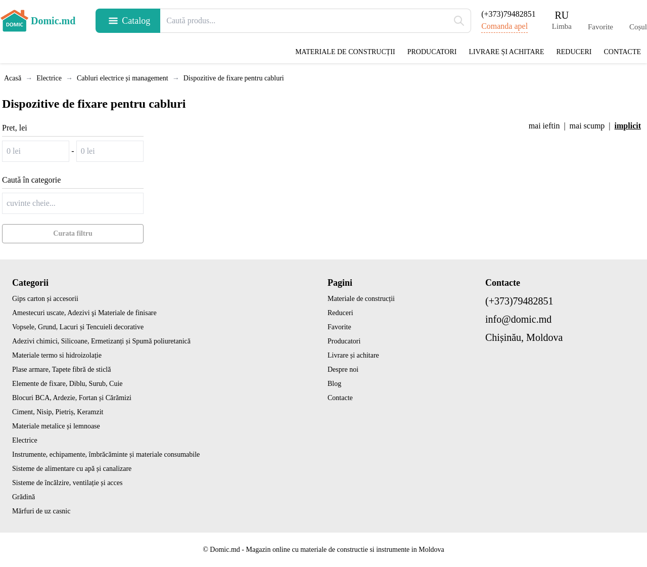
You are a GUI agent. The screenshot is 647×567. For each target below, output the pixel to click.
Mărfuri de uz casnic (41, 511)
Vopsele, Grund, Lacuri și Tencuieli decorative (78, 327)
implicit (628, 125)
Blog (334, 383)
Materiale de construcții (345, 52)
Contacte (622, 52)
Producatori (432, 52)
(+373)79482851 (508, 14)
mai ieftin (544, 125)
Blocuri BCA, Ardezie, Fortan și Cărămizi (71, 398)
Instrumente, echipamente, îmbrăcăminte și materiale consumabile (106, 454)
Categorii (30, 283)
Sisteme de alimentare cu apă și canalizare (71, 468)
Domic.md (37, 21)
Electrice (24, 440)
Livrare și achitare (506, 52)
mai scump (587, 125)
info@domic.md (518, 319)
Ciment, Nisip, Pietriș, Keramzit (57, 412)
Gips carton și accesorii (45, 298)
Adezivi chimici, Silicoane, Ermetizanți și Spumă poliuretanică (101, 341)
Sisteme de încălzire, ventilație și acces (67, 483)
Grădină (23, 497)
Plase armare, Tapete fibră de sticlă (61, 369)
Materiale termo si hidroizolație (57, 355)
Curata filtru (72, 233)
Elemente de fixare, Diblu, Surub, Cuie (67, 383)
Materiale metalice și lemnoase (56, 426)
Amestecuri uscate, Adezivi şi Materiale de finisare (84, 313)
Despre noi (343, 369)
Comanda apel (504, 26)
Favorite (339, 327)
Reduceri (573, 52)
